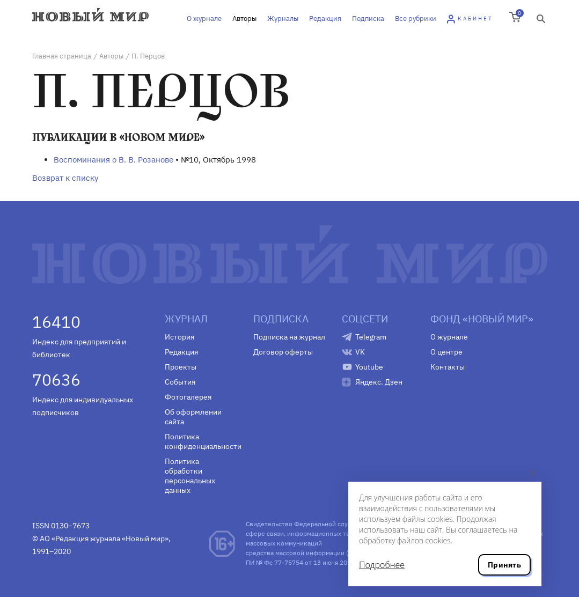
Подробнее (382, 564)
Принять (504, 565)
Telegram (370, 337)
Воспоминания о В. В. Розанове (113, 159)
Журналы (282, 18)
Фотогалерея (188, 397)
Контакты (447, 367)
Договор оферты (283, 352)
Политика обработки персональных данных (190, 475)
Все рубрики (415, 18)
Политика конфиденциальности (201, 441)
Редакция (325, 18)
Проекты (180, 367)
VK (360, 352)
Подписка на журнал (289, 337)
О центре (446, 352)
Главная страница (61, 56)
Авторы (244, 18)
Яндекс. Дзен (378, 382)
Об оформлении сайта (193, 416)
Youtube (369, 367)
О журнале (204, 18)
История (179, 337)
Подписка (368, 18)
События (180, 382)
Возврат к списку (65, 178)
